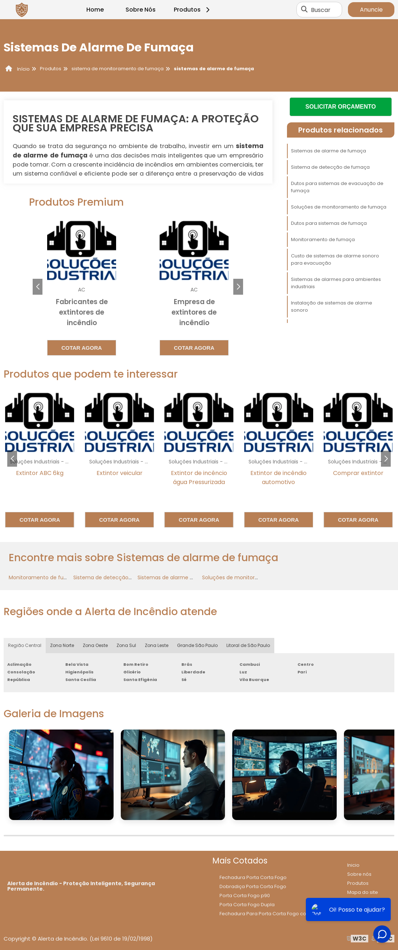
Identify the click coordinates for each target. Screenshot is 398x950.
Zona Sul (126, 645)
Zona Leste (156, 645)
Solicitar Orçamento (340, 107)
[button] (238, 287)
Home (95, 9)
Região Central (24, 645)
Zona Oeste (95, 645)
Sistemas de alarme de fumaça (328, 150)
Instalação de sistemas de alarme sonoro (331, 306)
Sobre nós (359, 874)
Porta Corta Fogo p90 (244, 895)
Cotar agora (77, 348)
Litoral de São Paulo (248, 645)
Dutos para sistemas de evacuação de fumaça (337, 187)
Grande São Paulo (197, 645)
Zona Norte (62, 645)
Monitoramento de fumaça (323, 239)
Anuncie (371, 9)
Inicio (353, 865)
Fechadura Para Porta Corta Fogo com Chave (273, 913)
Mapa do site (362, 892)
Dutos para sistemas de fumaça (329, 223)
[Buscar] (304, 9)
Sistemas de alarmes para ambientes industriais (336, 283)
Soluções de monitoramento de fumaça (338, 206)
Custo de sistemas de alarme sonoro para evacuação (335, 259)
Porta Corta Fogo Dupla (247, 904)
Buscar (321, 9)
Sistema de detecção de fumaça (330, 167)
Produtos (193, 9)
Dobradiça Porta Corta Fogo (252, 886)
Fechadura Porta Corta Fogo (253, 877)
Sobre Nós (141, 9)
